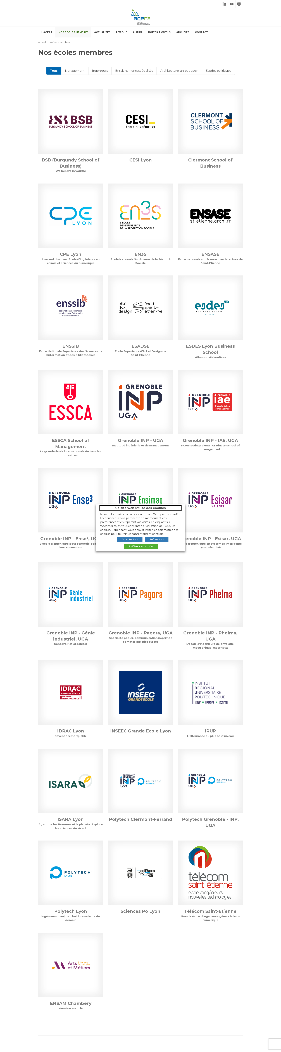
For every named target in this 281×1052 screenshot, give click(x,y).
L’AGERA (46, 32)
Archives (182, 32)
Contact (201, 32)
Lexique (121, 32)
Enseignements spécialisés (134, 70)
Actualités (102, 32)
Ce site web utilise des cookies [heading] (140, 508)
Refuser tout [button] (157, 539)
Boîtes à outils (159, 32)
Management (75, 70)
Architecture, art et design (179, 70)
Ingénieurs (100, 70)
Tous (54, 70)
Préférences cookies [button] (141, 546)
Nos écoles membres (74, 32)
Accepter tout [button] (130, 539)
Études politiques (218, 70)
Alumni (137, 32)
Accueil (42, 42)
